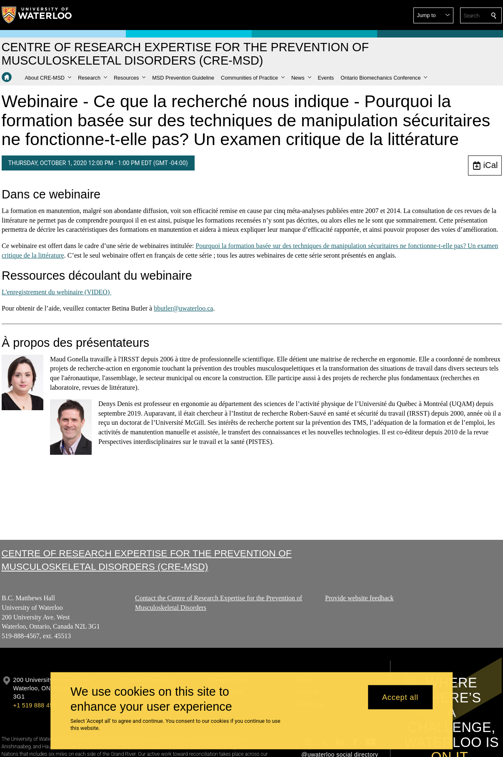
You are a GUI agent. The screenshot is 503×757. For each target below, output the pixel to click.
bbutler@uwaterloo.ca (183, 308)
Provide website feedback (359, 598)
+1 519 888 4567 (36, 705)
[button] (433, 15)
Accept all (400, 697)
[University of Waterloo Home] (37, 15)
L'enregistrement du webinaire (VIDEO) (56, 292)
